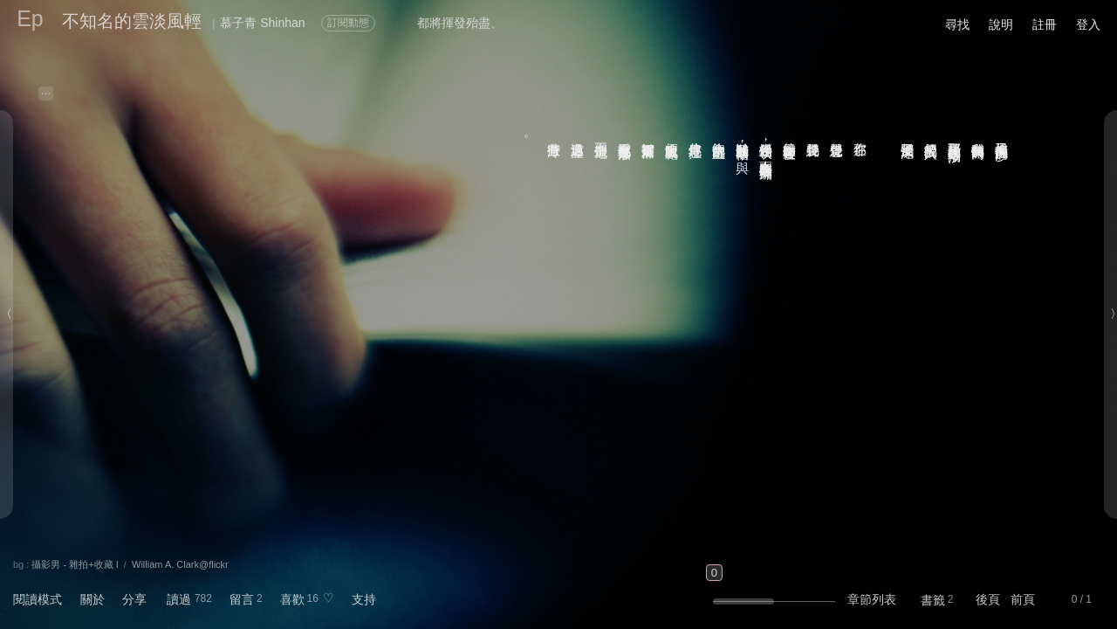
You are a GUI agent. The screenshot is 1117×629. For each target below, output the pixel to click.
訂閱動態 (348, 23)
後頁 (988, 599)
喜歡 (292, 599)
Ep (30, 18)
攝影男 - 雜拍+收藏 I (74, 564)
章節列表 (871, 599)
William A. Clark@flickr (180, 564)
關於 (92, 599)
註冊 (1044, 24)
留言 (242, 599)
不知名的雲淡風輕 (132, 21)
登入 (1088, 24)
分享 (134, 599)
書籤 (933, 600)
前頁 (1023, 599)
